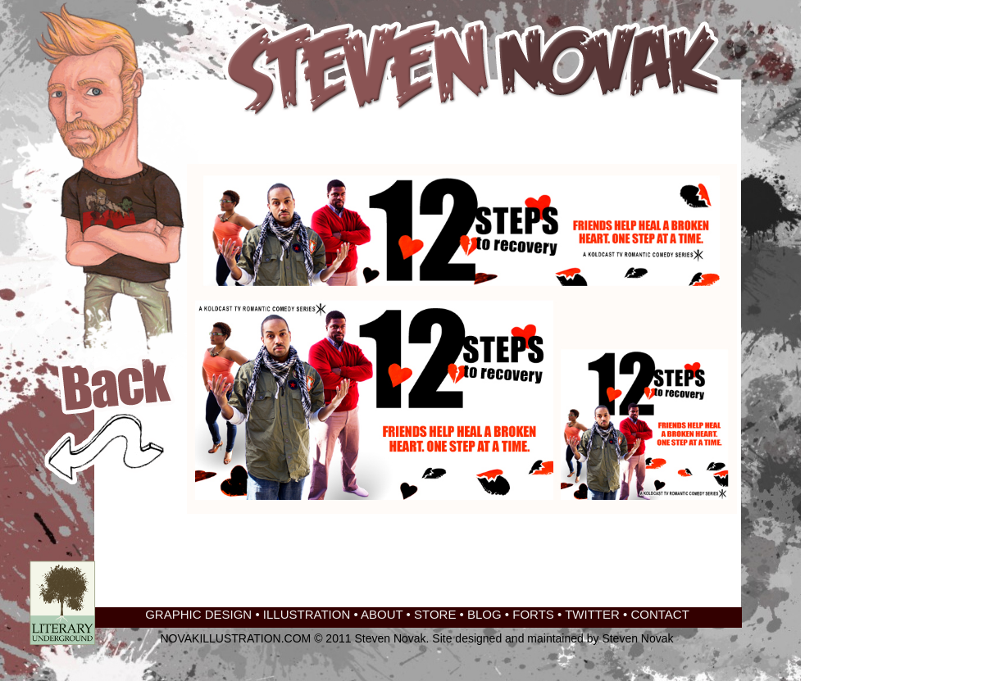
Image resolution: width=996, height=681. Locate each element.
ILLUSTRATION (306, 614)
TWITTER (592, 614)
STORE (435, 614)
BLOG (484, 614)
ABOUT (381, 614)
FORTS (533, 614)
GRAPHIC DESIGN (198, 614)
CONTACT (659, 614)
